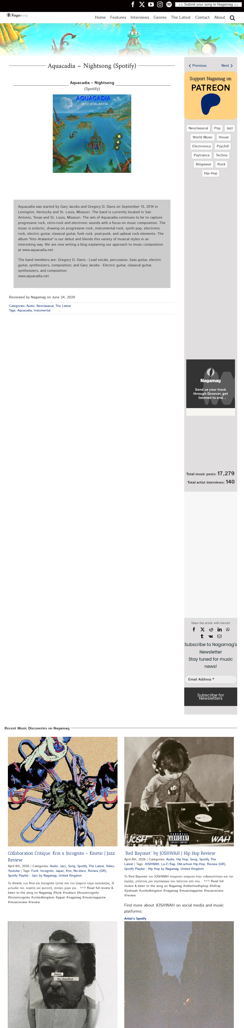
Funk (34, 871)
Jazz (230, 128)
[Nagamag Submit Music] (210, 444)
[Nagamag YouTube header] (152, 4)
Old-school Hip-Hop (191, 864)
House (224, 137)
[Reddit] (211, 629)
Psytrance (202, 155)
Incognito (47, 871)
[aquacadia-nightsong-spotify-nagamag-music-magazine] (92, 96)
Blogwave (203, 164)
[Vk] (210, 636)
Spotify (82, 866)
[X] (202, 629)
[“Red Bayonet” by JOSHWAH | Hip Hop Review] (179, 791)
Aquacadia (24, 310)
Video (110, 866)
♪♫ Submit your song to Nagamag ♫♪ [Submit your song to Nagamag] (208, 4)
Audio (30, 306)
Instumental (42, 310)
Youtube (14, 871)
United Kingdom (70, 875)
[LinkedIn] (219, 629)
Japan (60, 871)
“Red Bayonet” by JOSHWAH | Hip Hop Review (169, 853)
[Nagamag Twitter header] (143, 4)
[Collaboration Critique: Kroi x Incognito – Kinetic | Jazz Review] (62, 791)
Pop (217, 128)
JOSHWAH (152, 864)
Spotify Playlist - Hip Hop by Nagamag (151, 869)
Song (71, 866)
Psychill (223, 146)
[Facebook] (194, 629)
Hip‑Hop (210, 173)
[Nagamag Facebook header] (134, 4)
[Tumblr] (202, 636)
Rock (221, 164)
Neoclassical (45, 306)
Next (225, 65)
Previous (199, 65)
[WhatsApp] (228, 629)
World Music (203, 137)
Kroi (68, 871)
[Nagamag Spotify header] (170, 4)
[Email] (219, 636)
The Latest (63, 306)
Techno (222, 155)
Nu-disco (80, 871)
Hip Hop (182, 859)
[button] (232, 17)
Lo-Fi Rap (168, 864)
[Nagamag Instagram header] (161, 4)
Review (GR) (97, 871)
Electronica (201, 146)
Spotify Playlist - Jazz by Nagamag (32, 875)
